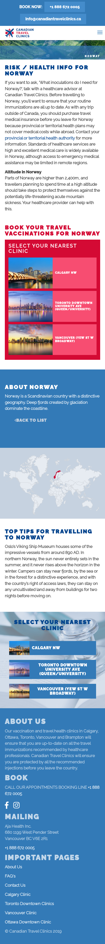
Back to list (31, 420)
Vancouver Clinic (20, 912)
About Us (13, 866)
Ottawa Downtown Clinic (28, 922)
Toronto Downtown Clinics (29, 903)
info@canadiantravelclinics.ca (53, 19)
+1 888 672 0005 (65, 7)
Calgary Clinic (17, 894)
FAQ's (10, 876)
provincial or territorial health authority (40, 138)
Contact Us (15, 885)
